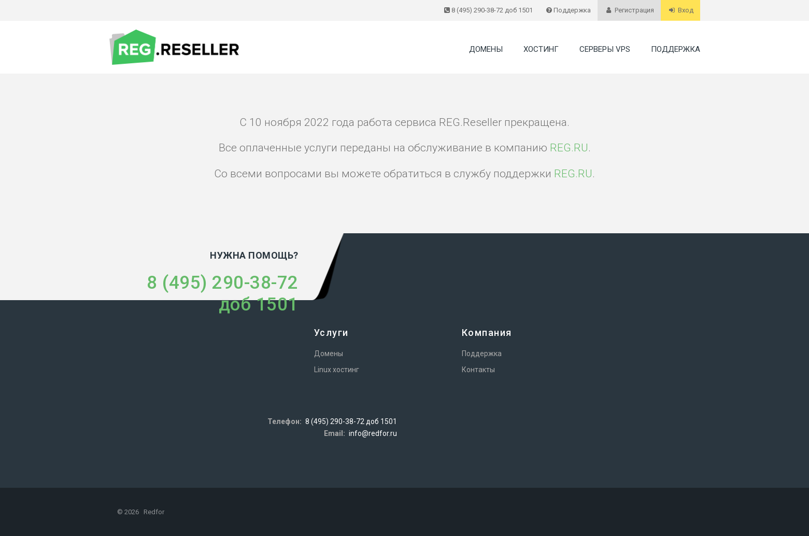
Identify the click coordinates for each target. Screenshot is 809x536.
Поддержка (675, 49)
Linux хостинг (336, 369)
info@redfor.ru (373, 433)
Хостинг (541, 49)
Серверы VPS (604, 49)
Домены (486, 49)
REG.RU (569, 148)
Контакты (478, 369)
